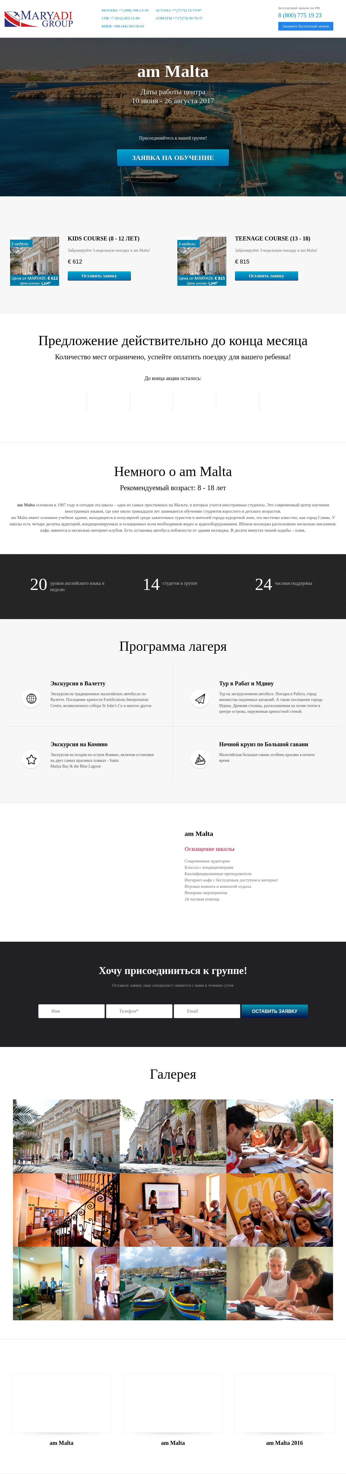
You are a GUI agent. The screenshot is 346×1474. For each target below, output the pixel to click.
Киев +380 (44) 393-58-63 (123, 26)
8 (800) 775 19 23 (300, 15)
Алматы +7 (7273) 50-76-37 (179, 18)
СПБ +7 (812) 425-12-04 (121, 18)
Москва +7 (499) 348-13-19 (125, 10)
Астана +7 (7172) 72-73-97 (179, 10)
